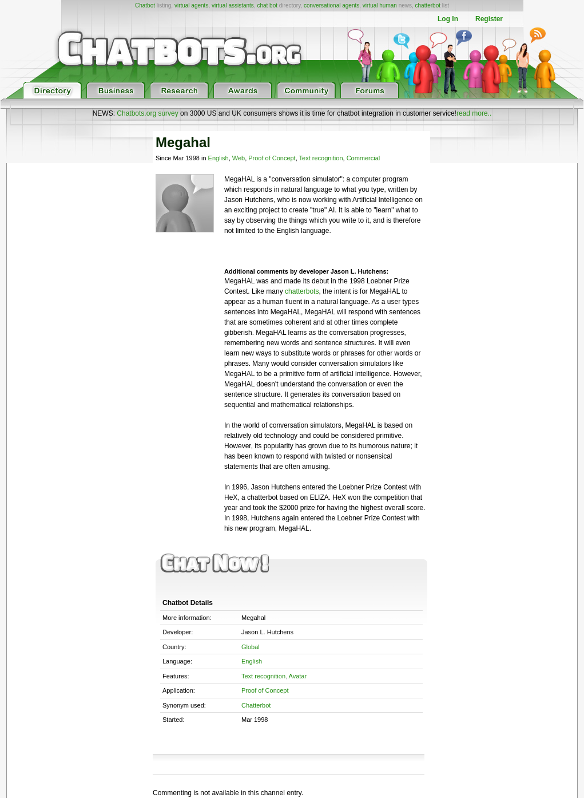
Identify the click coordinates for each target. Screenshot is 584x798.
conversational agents (331, 5)
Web (238, 158)
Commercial (363, 158)
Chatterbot (256, 705)
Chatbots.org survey (147, 113)
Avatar (298, 676)
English (218, 158)
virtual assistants (233, 5)
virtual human (380, 5)
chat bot (267, 5)
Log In (448, 19)
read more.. (473, 113)
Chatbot (145, 5)
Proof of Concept (271, 158)
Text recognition (321, 158)
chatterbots (302, 291)
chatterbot (427, 5)
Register (489, 19)
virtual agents (191, 5)
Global (250, 646)
